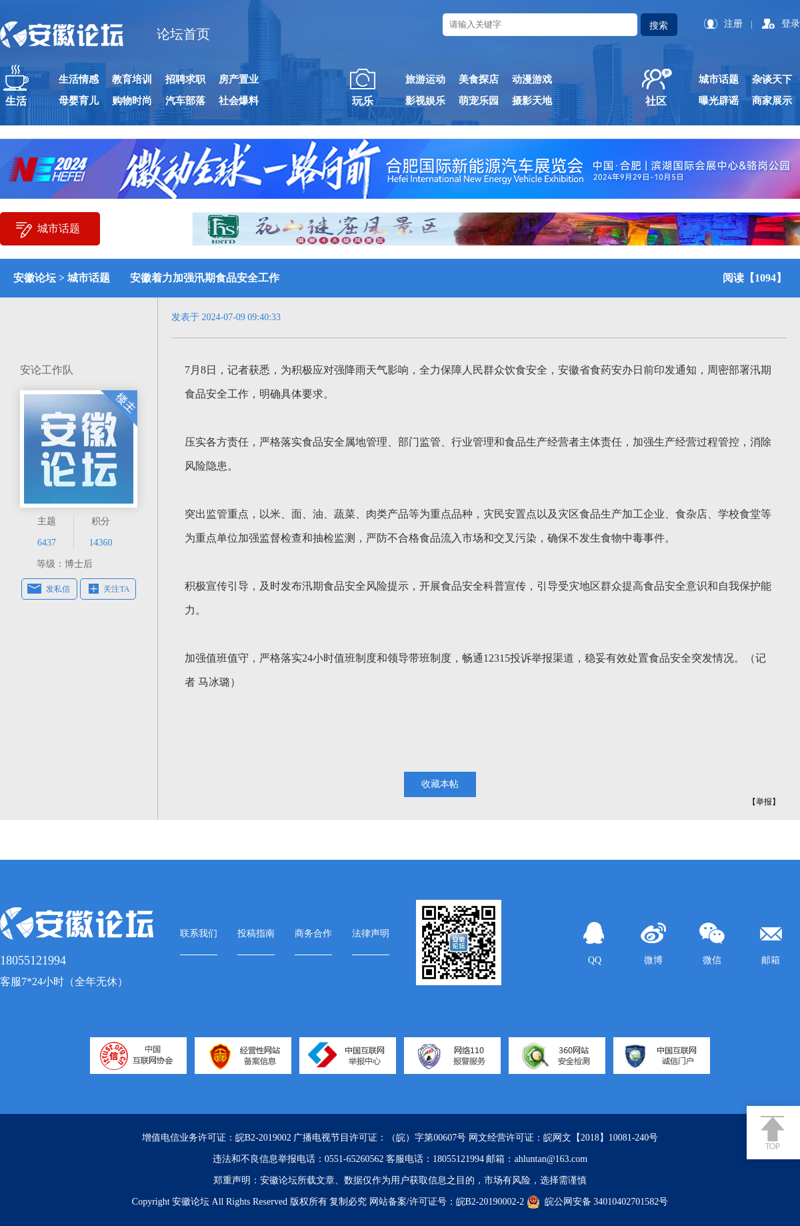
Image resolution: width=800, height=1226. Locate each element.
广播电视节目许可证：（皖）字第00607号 (379, 1138)
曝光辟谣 (719, 100)
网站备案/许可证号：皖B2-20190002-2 (447, 1202)
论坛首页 (183, 34)
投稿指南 (256, 934)
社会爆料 (239, 100)
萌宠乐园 (479, 100)
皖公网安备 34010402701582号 (598, 1202)
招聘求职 (185, 79)
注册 (733, 24)
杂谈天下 (772, 79)
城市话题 (719, 79)
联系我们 (198, 934)
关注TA (116, 589)
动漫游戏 (532, 79)
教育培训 (132, 79)
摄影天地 (532, 100)
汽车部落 (185, 100)
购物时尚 (132, 100)
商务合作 (313, 934)
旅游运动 (425, 79)
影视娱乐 (425, 100)
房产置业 (239, 79)
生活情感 (79, 79)
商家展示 (772, 100)
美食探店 (479, 79)
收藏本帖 (440, 784)
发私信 (58, 589)
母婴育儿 (79, 100)
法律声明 (370, 934)
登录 (790, 24)
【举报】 (764, 801)
